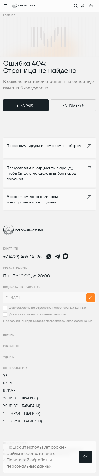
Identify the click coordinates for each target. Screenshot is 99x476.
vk (5, 375)
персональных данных (69, 308)
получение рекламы (51, 314)
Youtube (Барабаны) (21, 405)
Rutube (9, 390)
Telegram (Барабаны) (23, 421)
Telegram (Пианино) (21, 413)
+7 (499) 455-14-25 (22, 256)
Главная (9, 15)
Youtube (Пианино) (21, 398)
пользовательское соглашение (69, 321)
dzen (7, 382)
